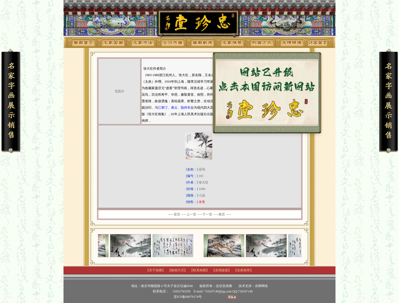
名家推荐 (243, 270)
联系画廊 (199, 270)
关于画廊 (155, 270)
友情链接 (221, 270)
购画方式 (177, 270)
